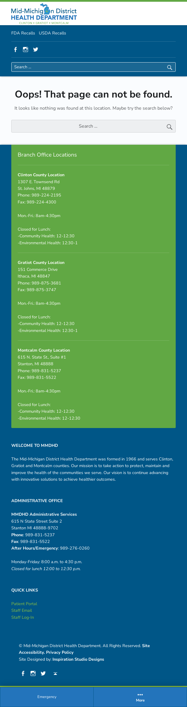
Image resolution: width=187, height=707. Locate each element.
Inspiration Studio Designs (78, 659)
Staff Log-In (22, 617)
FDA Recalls (23, 33)
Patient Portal (24, 604)
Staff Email (21, 610)
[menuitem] (47, 697)
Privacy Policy (60, 652)
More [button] (140, 697)
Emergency (47, 696)
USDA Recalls (52, 33)
